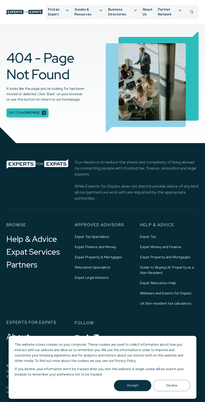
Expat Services (33, 252)
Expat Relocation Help (158, 283)
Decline (171, 385)
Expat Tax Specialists (92, 236)
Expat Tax (148, 236)
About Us (147, 11)
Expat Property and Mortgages (165, 257)
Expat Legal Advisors (92, 277)
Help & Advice (31, 239)
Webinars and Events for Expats (166, 293)
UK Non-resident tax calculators (166, 303)
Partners (21, 265)
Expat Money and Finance (160, 246)
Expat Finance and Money (95, 246)
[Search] (192, 12)
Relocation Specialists (92, 267)
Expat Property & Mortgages (98, 257)
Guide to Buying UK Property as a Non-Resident (167, 270)
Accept (132, 385)
